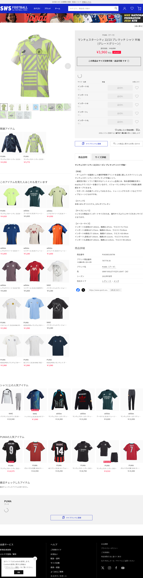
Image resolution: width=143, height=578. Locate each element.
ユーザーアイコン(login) (124, 8)
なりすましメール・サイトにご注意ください (118, 560)
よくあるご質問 (57, 571)
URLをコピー (116, 290)
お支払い (54, 554)
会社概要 (104, 544)
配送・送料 (55, 558)
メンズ (116, 281)
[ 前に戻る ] (138, 26)
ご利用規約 (105, 552)
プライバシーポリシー (109, 548)
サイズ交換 (55, 563)
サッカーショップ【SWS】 (15, 8)
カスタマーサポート (59, 576)
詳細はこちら (86, 2)
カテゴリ (37, 8)
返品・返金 (55, 567)
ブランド (48, 8)
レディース (106, 281)
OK (18, 572)
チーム (57, 8)
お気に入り (132, 8)
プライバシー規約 (12, 567)
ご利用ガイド (56, 549)
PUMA (108, 35)
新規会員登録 (5, 549)
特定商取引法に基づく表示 (111, 556)
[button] (68, 66)
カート (139, 8)
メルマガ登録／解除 (8, 554)
